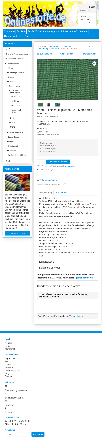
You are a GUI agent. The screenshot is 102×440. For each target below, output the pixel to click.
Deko (12, 118)
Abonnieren (38, 434)
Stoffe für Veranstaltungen (43, 31)
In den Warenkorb (58, 162)
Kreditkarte (10, 405)
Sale (27, 36)
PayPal (8, 412)
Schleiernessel (17, 101)
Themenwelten (13, 36)
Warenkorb (85, 10)
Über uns (9, 376)
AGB (7, 361)
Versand (9, 367)
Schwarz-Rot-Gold (15, 132)
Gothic (10, 141)
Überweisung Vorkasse (16, 390)
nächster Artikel (90, 54)
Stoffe (21, 31)
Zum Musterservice (17, 233)
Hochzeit (11, 81)
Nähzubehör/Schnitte (74, 31)
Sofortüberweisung (14, 398)
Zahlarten (9, 382)
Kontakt (8, 343)
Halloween (12, 150)
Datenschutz (11, 364)
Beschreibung (45, 192)
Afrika (10, 68)
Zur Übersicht (46, 54)
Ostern (10, 77)
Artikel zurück (66, 54)
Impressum (10, 358)
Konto (7, 346)
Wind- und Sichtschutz (16, 111)
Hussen (12, 122)
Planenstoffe (16, 97)
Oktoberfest (12, 146)
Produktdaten (62, 192)
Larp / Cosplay (13, 137)
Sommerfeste (13, 86)
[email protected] (84, 278)
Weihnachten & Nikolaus (17, 155)
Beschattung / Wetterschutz (15, 91)
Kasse (92, 7)
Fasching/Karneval (15, 72)
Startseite (9, 31)
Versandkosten (71, 166)
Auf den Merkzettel (48, 180)
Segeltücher (16, 106)
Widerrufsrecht (12, 370)
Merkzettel (10, 349)
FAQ (7, 374)
